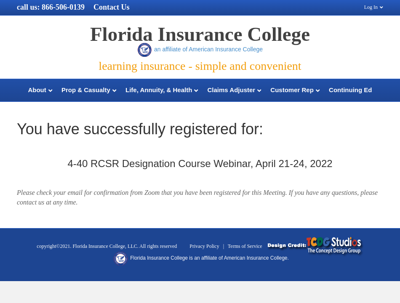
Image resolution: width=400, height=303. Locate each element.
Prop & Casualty (85, 89)
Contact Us (111, 7)
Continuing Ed (350, 89)
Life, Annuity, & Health (158, 89)
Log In (371, 7)
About (37, 89)
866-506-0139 (63, 7)
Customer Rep (292, 89)
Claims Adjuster (232, 89)
